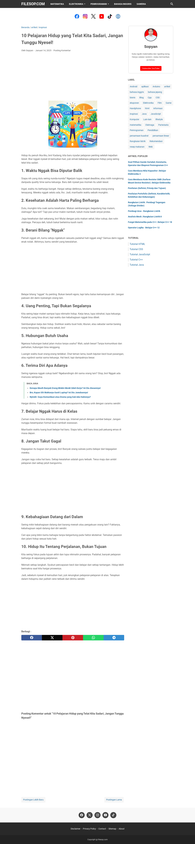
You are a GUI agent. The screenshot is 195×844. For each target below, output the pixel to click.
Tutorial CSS (136, 249)
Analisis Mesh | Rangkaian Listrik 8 (145, 216)
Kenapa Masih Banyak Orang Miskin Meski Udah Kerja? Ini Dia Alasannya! (65, 388)
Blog (141, 97)
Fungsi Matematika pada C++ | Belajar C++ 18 (150, 222)
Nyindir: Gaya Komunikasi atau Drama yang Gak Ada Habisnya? (60, 397)
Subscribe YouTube (150, 68)
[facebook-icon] (82, 815)
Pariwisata (163, 125)
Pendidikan (153, 130)
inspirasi (134, 114)
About (121, 828)
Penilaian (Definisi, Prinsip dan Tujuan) (147, 188)
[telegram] (114, 637)
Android (133, 86)
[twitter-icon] (90, 815)
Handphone (135, 108)
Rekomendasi (156, 141)
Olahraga (149, 125)
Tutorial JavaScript (140, 254)
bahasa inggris (137, 92)
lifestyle (159, 119)
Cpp (150, 97)
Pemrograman (98, 4)
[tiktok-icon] (113, 815)
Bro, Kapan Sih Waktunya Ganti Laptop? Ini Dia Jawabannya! (59, 392)
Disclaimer (75, 828)
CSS (158, 97)
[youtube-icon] (105, 815)
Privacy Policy (89, 828)
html (147, 108)
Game (168, 103)
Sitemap (112, 828)
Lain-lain (147, 119)
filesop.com (33, 4)
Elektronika (76, 4)
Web (151, 147)
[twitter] (52, 637)
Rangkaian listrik (137, 141)
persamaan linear (161, 136)
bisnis (132, 97)
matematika (135, 125)
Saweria (141, 4)
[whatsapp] (93, 637)
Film (160, 103)
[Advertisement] (72, 77)
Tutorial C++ (136, 259)
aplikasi (145, 86)
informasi (157, 108)
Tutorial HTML (137, 244)
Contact (102, 828)
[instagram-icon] (97, 815)
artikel (167, 86)
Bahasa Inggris (122, 4)
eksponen (134, 103)
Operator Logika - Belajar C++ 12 (144, 227)
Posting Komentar (62, 50)
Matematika (57, 4)
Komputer (134, 119)
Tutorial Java (137, 264)
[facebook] (31, 637)
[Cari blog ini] (172, 4)
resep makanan (137, 147)
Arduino (156, 86)
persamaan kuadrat (139, 136)
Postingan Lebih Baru (33, 799)
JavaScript (156, 114)
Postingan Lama (114, 799)
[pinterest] (72, 637)
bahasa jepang (155, 92)
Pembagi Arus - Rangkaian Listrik (144, 211)
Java (144, 114)
